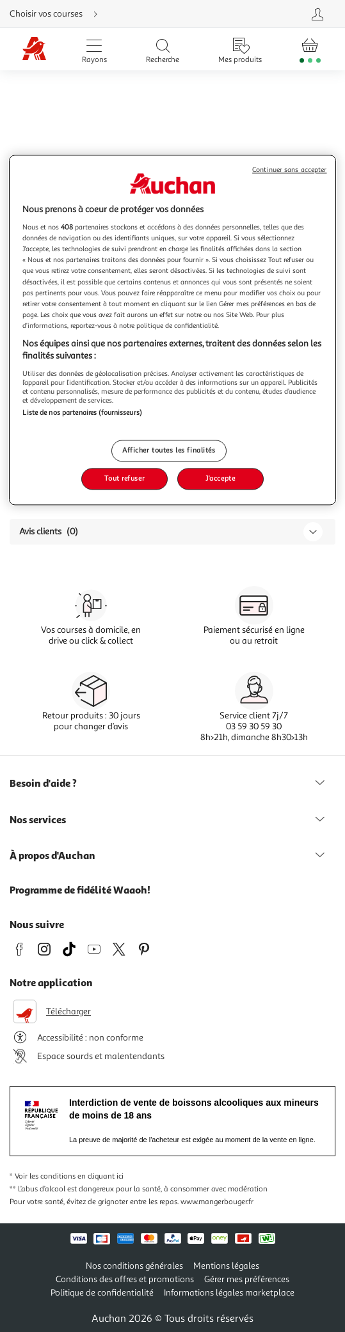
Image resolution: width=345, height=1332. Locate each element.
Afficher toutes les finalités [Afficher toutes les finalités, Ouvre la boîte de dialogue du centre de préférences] (169, 450)
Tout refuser (124, 478)
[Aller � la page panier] (310, 49)
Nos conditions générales (134, 1265)
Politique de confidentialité (102, 1292)
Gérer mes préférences (246, 1279)
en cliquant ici (100, 1176)
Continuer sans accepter (289, 170)
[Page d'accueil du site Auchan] (34, 49)
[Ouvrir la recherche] (162, 49)
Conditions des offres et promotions (125, 1279)
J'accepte (220, 478)
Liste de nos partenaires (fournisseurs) (81, 412)
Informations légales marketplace (229, 1292)
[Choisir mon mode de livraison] (119, 14)
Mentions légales (226, 1265)
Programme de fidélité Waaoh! (80, 889)
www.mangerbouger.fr (217, 1202)
